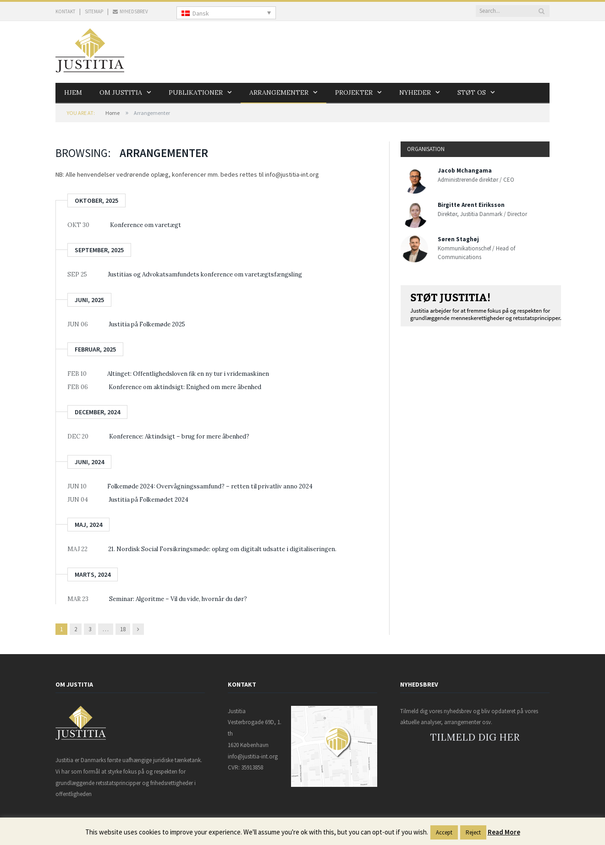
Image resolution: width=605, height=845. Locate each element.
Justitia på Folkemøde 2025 (147, 324)
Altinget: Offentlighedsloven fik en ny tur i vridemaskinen (188, 374)
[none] (226, 12)
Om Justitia (120, 92)
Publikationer (196, 92)
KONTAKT (65, 11)
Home (112, 112)
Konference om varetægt (145, 225)
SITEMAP (94, 11)
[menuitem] (226, 12)
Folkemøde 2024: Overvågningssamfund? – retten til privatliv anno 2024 (210, 486)
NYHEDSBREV (130, 11)
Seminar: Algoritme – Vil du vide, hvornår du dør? (178, 599)
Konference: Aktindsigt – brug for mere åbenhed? (179, 436)
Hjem (73, 92)
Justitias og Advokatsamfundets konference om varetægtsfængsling (205, 274)
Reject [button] (473, 832)
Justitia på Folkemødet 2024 (148, 500)
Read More (504, 832)
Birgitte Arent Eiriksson (471, 205)
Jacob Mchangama (465, 170)
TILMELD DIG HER (475, 737)
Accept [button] (444, 832)
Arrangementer (278, 92)
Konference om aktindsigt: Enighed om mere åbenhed (185, 387)
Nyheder (415, 92)
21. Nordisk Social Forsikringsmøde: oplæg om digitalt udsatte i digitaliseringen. (222, 549)
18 (123, 629)
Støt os (471, 92)
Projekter (354, 92)
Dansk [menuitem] (200, 13)
